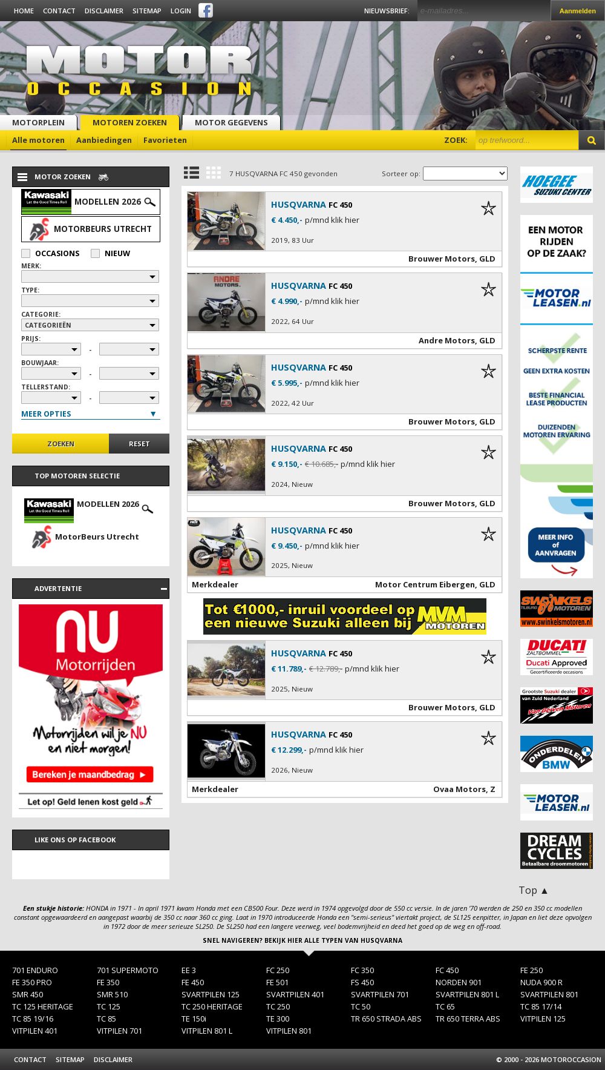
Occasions (50, 253)
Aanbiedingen (104, 139)
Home (24, 10)
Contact (59, 10)
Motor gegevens (231, 122)
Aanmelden (578, 11)
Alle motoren (38, 139)
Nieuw (110, 253)
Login (181, 10)
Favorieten (165, 139)
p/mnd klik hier (332, 220)
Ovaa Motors (459, 789)
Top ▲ (533, 890)
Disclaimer (104, 10)
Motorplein (38, 122)
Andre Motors (447, 340)
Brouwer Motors (441, 258)
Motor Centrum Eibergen (425, 584)
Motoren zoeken (130, 122)
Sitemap (147, 10)
